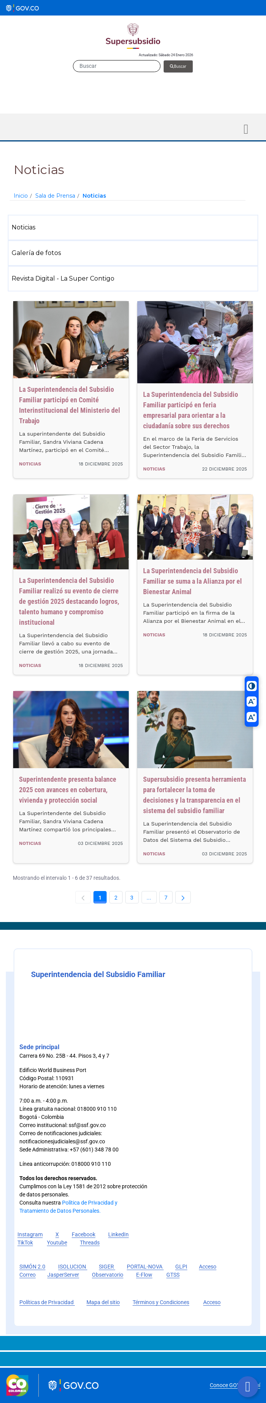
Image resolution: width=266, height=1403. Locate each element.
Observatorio (107, 1275)
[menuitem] (134, 227)
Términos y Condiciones (161, 1302)
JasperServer (63, 1275)
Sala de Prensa (55, 195)
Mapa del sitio (103, 1302)
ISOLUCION (72, 1266)
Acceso (212, 1302)
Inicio (21, 195)
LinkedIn (118, 1234)
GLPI (181, 1266)
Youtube (57, 1242)
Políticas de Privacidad (47, 1302)
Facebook (83, 1234)
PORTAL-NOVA (145, 1266)
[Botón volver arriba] (247, 1386)
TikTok (25, 1242)
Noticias (94, 195)
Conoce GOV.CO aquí (235, 1385)
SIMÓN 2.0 (32, 1266)
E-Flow (144, 1275)
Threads (90, 1242)
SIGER (107, 1266)
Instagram (30, 1234)
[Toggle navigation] (246, 129)
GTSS (173, 1275)
